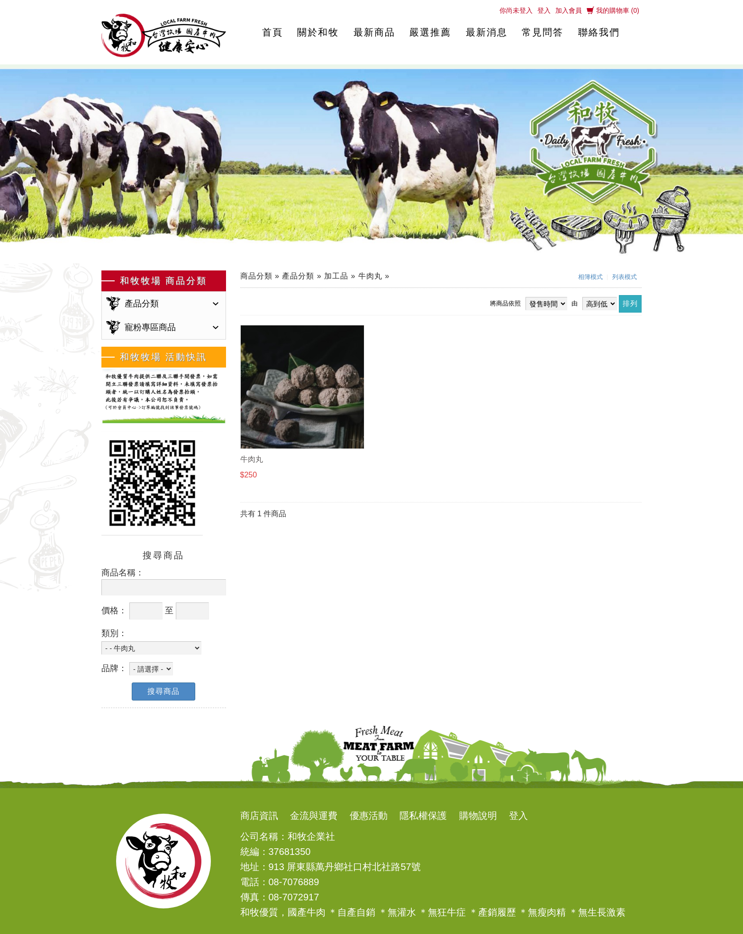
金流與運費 (313, 815)
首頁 (272, 32)
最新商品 (374, 32)
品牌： (114, 668)
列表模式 (624, 276)
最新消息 (486, 32)
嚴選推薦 (430, 32)
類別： (114, 633)
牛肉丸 (370, 276)
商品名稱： (122, 572)
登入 (544, 10)
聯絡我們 (599, 32)
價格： (114, 610)
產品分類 (142, 303)
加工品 (336, 276)
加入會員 (568, 10)
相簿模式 (590, 276)
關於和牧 (318, 32)
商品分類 (256, 276)
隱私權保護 (423, 815)
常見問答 (542, 32)
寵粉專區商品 (150, 327)
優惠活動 (369, 815)
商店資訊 (259, 815)
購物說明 (478, 815)
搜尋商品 (163, 691)
